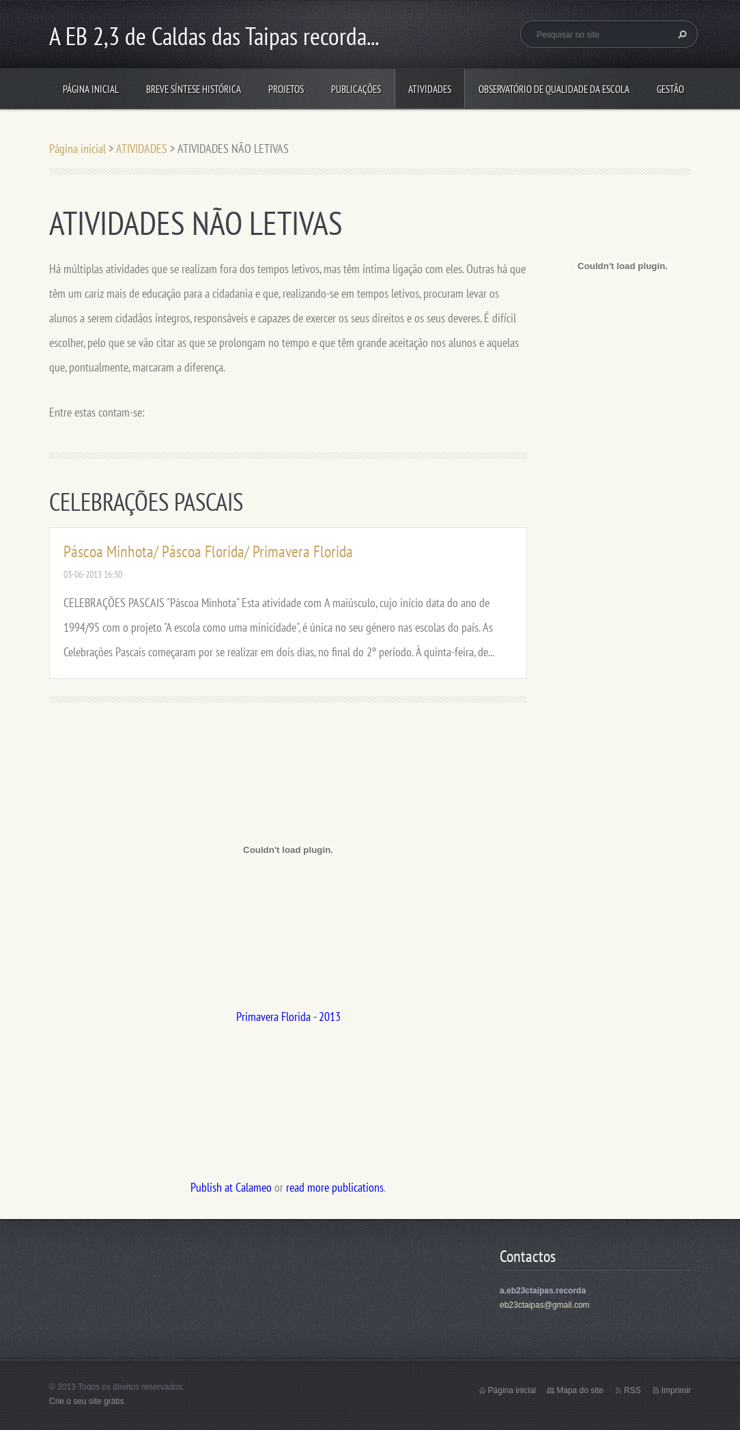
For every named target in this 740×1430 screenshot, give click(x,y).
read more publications (335, 1187)
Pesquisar (680, 34)
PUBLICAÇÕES (356, 89)
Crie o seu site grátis (86, 1401)
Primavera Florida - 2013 (288, 1016)
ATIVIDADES (429, 89)
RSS (632, 1390)
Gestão (670, 89)
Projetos (286, 89)
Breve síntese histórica (193, 89)
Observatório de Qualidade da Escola (554, 89)
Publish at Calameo (231, 1187)
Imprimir (676, 1390)
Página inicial (91, 89)
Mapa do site (579, 1390)
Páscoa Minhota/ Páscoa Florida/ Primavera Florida (208, 551)
